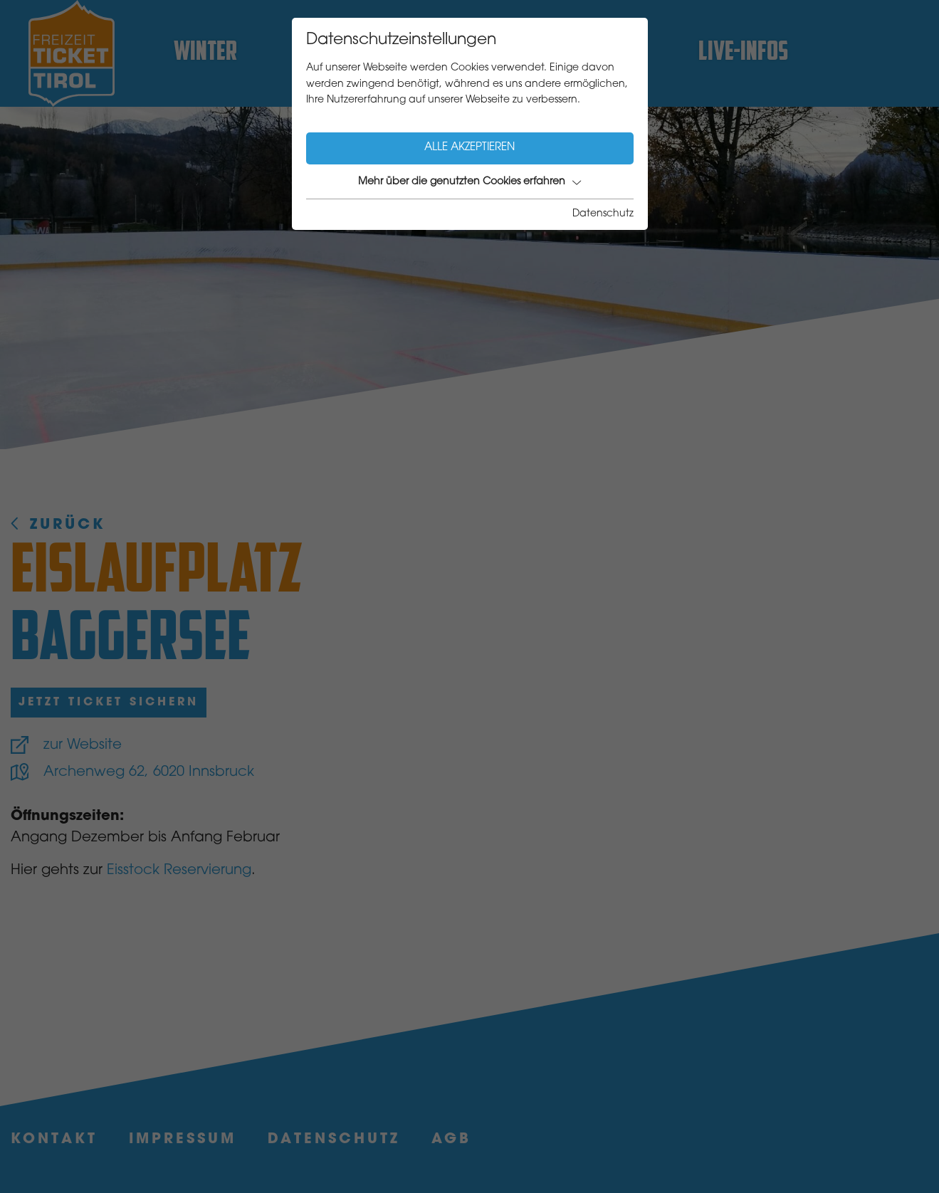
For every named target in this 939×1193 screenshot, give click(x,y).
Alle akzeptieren (469, 147)
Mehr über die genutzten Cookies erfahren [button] (469, 182)
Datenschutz (603, 214)
